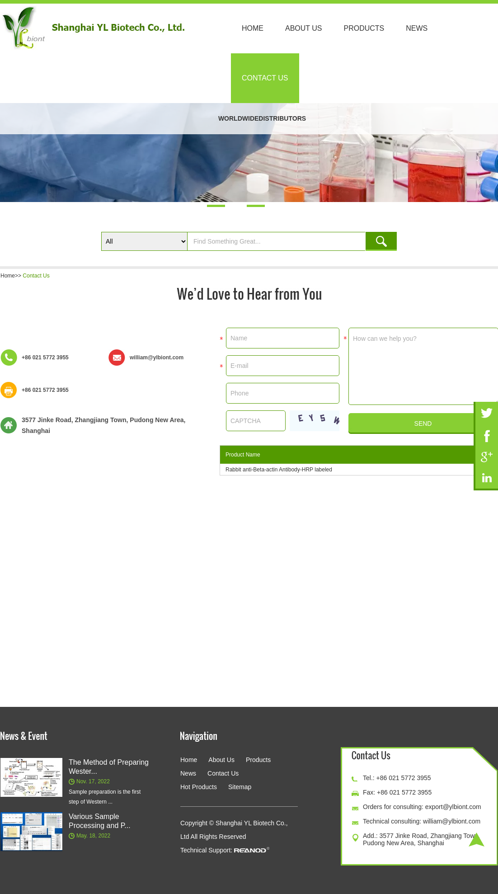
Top (476, 840)
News (417, 28)
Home (252, 28)
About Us (303, 28)
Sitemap (239, 786)
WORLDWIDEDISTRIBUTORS (262, 118)
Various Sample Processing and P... (100, 821)
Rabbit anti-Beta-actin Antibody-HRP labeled (279, 469)
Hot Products (198, 786)
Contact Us (265, 78)
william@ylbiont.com (156, 357)
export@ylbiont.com (453, 806)
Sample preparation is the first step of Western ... (105, 797)
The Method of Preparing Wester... (109, 766)
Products (364, 28)
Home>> (11, 276)
